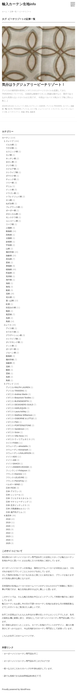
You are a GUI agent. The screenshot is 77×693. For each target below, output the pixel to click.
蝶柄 (8, 370)
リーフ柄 (10, 224)
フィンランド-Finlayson (16, 470)
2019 (8, 522)
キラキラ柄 (11, 332)
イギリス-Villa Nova (15, 436)
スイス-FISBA (12, 443)
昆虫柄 (9, 259)
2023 (8, 536)
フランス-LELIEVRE (15, 477)
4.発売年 (8, 515)
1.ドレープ (9, 141)
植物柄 (9, 269)
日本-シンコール (13, 495)
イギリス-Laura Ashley (16, 411)
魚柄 (8, 318)
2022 (8, 533)
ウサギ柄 (10, 148)
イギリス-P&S (12, 422)
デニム (9, 186)
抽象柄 (9, 255)
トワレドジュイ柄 (14, 196)
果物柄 (9, 266)
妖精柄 (9, 242)
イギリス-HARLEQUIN (16, 408)
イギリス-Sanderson (15, 429)
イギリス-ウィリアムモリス (18, 439)
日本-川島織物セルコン (16, 508)
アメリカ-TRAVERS (15, 391)
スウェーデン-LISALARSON (18, 453)
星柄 (8, 262)
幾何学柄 (10, 252)
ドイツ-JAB (11, 460)
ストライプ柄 (12, 172)
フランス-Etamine (14, 474)
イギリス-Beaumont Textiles (18, 398)
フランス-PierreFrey (15, 481)
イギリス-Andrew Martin (17, 394)
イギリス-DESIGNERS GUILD (19, 404)
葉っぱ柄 (10, 300)
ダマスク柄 (11, 176)
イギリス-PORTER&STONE (18, 425)
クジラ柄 (10, 165)
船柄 (8, 290)
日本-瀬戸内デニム (14, 512)
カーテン (6, 138)
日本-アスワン (12, 491)
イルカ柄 (10, 144)
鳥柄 (8, 321)
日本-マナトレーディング (17, 502)
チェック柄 (11, 179)
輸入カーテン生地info (19, 4)
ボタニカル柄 (12, 214)
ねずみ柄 (10, 203)
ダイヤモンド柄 (13, 342)
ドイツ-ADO (11, 457)
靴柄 (8, 311)
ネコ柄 (9, 200)
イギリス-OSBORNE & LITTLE (20, 418)
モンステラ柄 (12, 217)
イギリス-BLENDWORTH (17, 401)
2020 (8, 526)
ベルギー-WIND (13, 484)
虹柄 (8, 304)
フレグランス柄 (13, 207)
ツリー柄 (10, 183)
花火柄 (9, 297)
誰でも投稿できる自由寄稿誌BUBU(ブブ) (22, 676)
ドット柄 (10, 189)
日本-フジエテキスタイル (17, 498)
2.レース (8, 325)
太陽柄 (9, 238)
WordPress (25, 689)
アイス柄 (10, 328)
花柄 (8, 294)
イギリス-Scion (13, 432)
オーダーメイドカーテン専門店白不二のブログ (25, 661)
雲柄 (8, 373)
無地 (8, 287)
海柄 (8, 283)
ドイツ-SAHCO (13, 463)
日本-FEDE (11, 488)
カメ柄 (9, 155)
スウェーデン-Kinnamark (17, 450)
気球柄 (9, 276)
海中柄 (9, 280)
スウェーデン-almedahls (17, 446)
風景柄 (9, 314)
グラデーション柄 (14, 335)
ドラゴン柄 (11, 193)
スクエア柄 (11, 169)
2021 (8, 529)
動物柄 (9, 231)
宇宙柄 (9, 245)
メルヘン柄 (11, 353)
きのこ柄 (10, 162)
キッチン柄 (11, 158)
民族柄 (9, 273)
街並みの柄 (11, 307)
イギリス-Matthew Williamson (19, 415)
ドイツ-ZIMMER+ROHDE (17, 467)
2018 (8, 519)
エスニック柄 (12, 151)
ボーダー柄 (11, 210)
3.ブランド (9, 384)
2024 (8, 540)
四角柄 (9, 235)
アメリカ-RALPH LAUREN (18, 387)
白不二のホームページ (20, 636)
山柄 (8, 249)
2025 (8, 543)
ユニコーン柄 (12, 221)
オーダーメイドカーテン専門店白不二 (27, 557)
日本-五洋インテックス (16, 505)
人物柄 (9, 228)
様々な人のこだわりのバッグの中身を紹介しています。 (29, 668)
